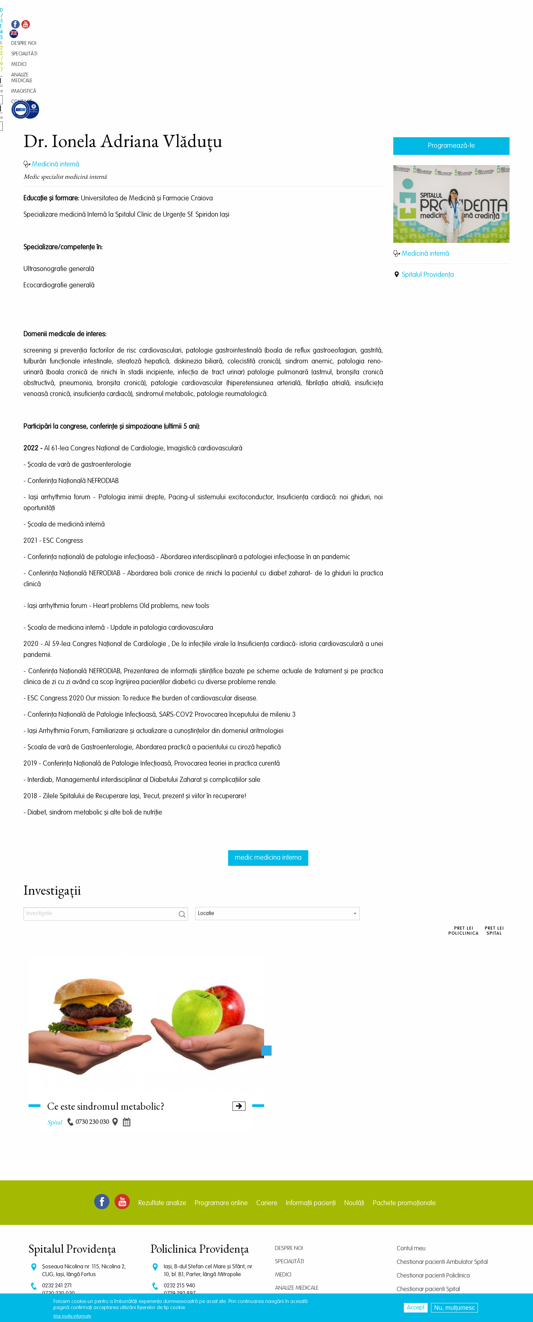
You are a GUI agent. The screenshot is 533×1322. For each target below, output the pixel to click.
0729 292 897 (179, 1223)
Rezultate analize (162, 1133)
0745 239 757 (180, 1230)
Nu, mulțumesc (454, 1307)
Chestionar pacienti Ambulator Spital (442, 1192)
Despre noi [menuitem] (139, 25)
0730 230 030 (58, 1223)
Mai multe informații (72, 1316)
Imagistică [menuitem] (260, 25)
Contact (286, 1244)
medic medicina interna (268, 787)
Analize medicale (297, 1218)
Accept (416, 1308)
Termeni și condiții (418, 1246)
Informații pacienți (311, 1133)
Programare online (221, 1133)
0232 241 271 (57, 1215)
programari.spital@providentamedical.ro (89, 1247)
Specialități (289, 1191)
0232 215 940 (179, 1215)
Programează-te (451, 75)
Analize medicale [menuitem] (224, 25)
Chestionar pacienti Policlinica (433, 1205)
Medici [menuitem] (193, 25)
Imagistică (289, 1231)
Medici (283, 1205)
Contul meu (411, 1178)
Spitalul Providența (428, 204)
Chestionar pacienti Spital (428, 1219)
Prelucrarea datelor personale (434, 1260)
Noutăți (354, 1133)
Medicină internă (425, 183)
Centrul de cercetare (422, 1233)
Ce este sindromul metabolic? (146, 1035)
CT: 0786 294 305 (62, 1236)
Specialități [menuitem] (169, 25)
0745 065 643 (180, 1236)
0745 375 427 (58, 1230)
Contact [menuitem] (286, 25)
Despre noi (289, 1178)
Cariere (266, 1133)
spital (54, 1052)
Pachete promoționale (404, 1133)
